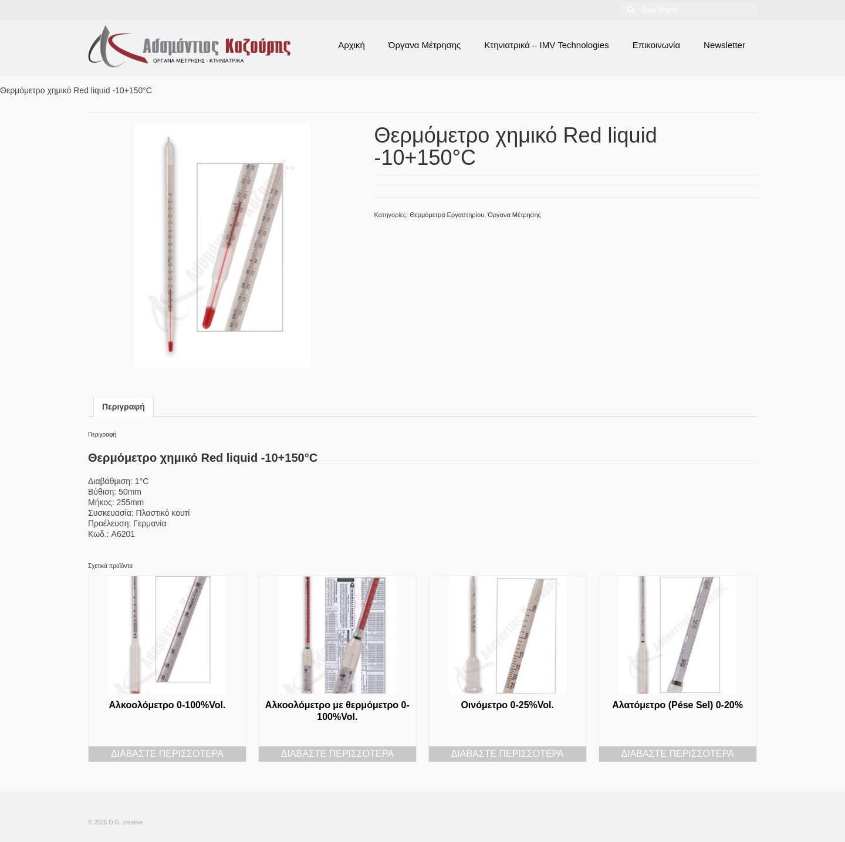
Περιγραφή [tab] (123, 406)
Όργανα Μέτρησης (514, 214)
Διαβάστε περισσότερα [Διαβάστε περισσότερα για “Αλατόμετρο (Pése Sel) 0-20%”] (677, 754)
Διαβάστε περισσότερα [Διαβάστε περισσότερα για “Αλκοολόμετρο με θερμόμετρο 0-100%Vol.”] (337, 754)
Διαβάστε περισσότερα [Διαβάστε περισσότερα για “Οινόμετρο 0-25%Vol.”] (507, 754)
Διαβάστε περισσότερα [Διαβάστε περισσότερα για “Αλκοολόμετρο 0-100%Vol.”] (167, 754)
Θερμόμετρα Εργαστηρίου (447, 214)
